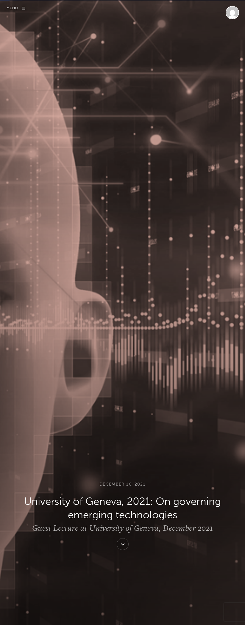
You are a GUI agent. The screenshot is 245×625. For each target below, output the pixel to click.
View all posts (80, 452)
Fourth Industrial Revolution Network (172, 262)
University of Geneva (82, 390)
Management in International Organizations (163, 370)
